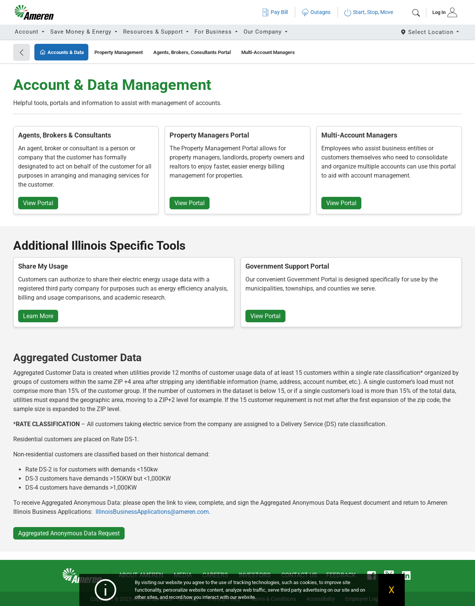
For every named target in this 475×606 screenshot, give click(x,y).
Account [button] (27, 31)
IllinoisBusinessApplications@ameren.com (152, 511)
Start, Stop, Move (368, 12)
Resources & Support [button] (154, 31)
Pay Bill (275, 12)
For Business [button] (214, 31)
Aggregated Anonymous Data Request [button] (69, 533)
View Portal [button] (38, 203)
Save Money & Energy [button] (81, 31)
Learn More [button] (38, 316)
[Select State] (430, 32)
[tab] (442, 12)
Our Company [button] (264, 31)
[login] (442, 12)
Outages (315, 12)
